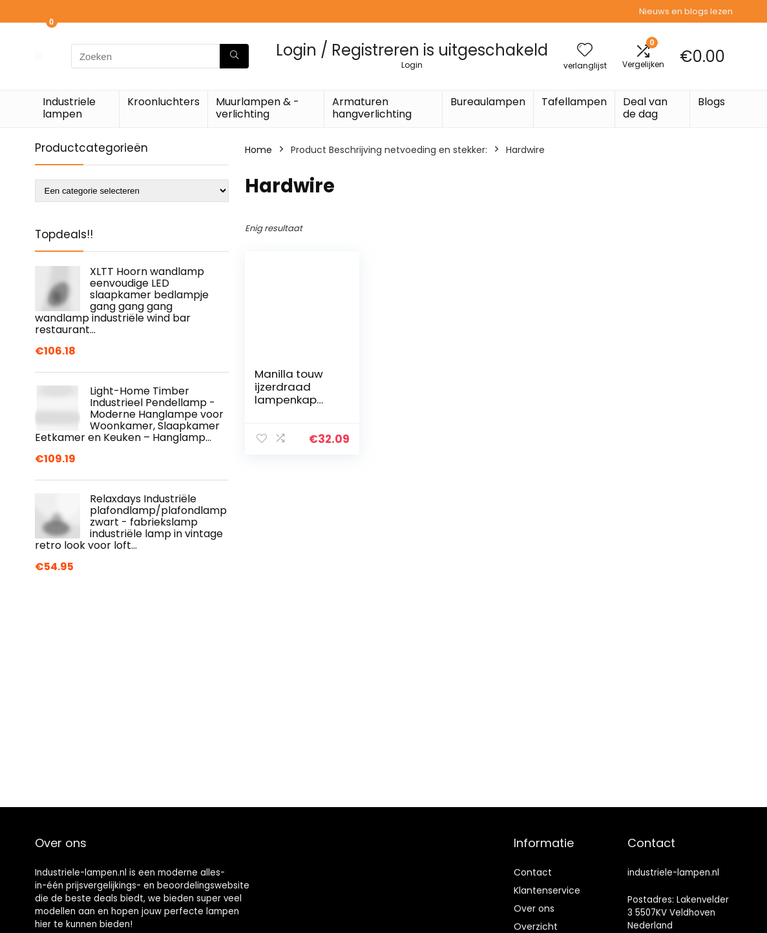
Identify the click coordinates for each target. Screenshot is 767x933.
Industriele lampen (69, 107)
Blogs (711, 101)
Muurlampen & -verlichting (257, 107)
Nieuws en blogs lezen (686, 11)
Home (258, 149)
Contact (533, 872)
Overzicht (536, 926)
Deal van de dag (645, 107)
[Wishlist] (585, 50)
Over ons (534, 908)
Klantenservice (547, 890)
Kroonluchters (163, 101)
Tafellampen (574, 101)
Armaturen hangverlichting (372, 107)
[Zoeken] (234, 56)
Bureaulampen (487, 101)
